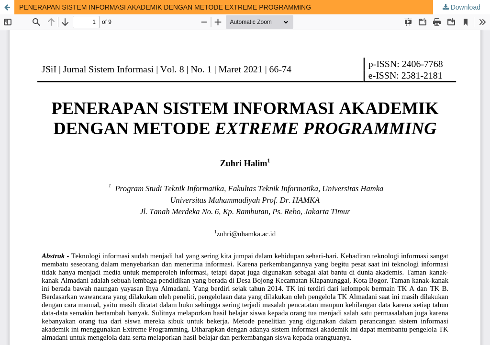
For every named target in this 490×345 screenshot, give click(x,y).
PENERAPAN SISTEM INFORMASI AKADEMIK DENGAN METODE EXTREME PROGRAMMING (165, 7)
